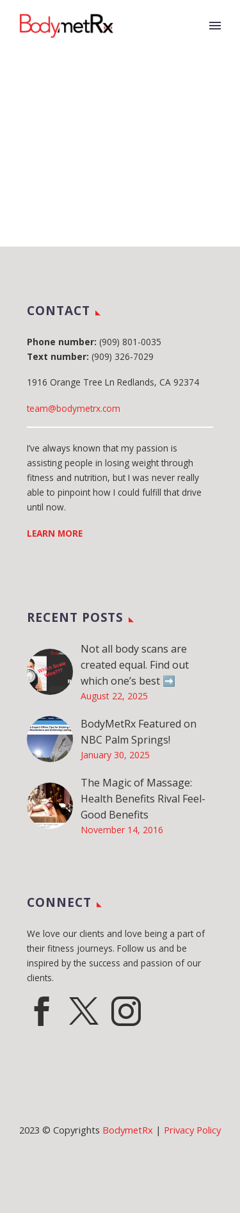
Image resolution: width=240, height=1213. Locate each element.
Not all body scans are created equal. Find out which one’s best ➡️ (135, 665)
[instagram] (126, 1011)
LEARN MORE (55, 533)
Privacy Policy (192, 1129)
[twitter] (84, 1011)
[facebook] (41, 1011)
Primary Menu (215, 25)
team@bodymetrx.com (73, 408)
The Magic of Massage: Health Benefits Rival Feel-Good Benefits (143, 799)
